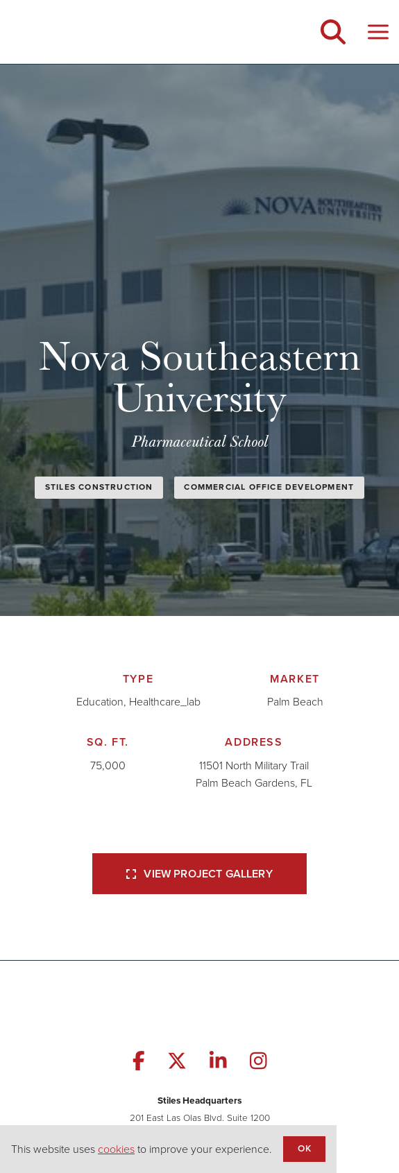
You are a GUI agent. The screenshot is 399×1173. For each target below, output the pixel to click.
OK (304, 1148)
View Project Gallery (199, 874)
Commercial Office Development (269, 487)
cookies (116, 1149)
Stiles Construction (99, 487)
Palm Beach (295, 702)
